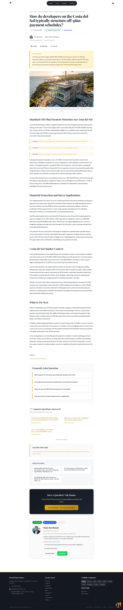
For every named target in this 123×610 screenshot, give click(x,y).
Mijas (46, 590)
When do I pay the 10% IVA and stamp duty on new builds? (52, 389)
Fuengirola (47, 586)
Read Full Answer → (36, 422)
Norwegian (89, 584)
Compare (64, 3)
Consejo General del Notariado (38, 358)
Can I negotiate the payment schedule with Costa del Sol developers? (56, 382)
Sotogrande (48, 593)
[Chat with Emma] (118, 605)
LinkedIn (34, 46)
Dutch (94, 581)
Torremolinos (48, 597)
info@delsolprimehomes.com (18, 589)
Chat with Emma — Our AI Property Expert (61, 507)
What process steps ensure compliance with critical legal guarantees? (58, 147)
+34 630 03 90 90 (16, 586)
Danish (83, 584)
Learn (57, 3)
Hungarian (102, 584)
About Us (72, 3)
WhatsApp (43, 46)
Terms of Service (97, 607)
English (83, 581)
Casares (47, 595)
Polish (104, 581)
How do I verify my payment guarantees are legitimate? (51, 396)
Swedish (96, 584)
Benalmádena (48, 588)
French (99, 581)
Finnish (110, 581)
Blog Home (84, 591)
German (89, 581)
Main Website (84, 593)
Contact (104, 607)
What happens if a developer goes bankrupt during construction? (55, 375)
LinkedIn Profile (49, 553)
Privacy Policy (89, 607)
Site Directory (111, 607)
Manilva (47, 600)
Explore (51, 3)
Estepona (47, 583)
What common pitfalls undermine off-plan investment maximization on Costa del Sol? (63, 141)
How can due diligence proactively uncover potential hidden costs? (57, 154)
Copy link (54, 46)
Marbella (47, 581)
